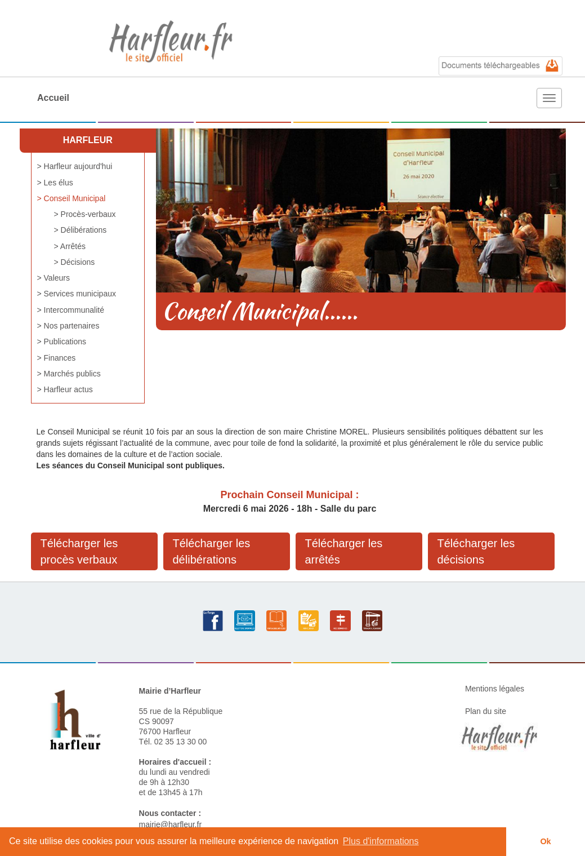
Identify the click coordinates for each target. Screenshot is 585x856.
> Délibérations (80, 229)
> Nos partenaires (68, 325)
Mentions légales (494, 688)
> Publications (62, 341)
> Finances (56, 357)
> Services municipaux (76, 293)
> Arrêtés (70, 246)
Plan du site (485, 711)
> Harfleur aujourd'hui (75, 166)
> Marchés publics (69, 373)
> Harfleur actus (65, 389)
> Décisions (74, 262)
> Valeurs (53, 277)
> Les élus (55, 182)
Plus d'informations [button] (381, 841)
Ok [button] (545, 841)
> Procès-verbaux (85, 214)
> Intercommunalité (70, 309)
